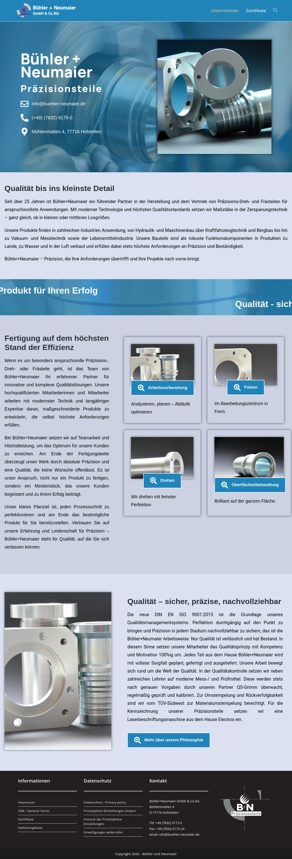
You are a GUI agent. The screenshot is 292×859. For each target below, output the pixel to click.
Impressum (26, 802)
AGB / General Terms (34, 811)
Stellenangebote (30, 828)
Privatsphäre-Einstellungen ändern (110, 811)
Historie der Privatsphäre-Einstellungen (103, 821)
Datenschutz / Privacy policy (105, 802)
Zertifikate (26, 819)
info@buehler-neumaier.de (179, 834)
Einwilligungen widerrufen (103, 832)
